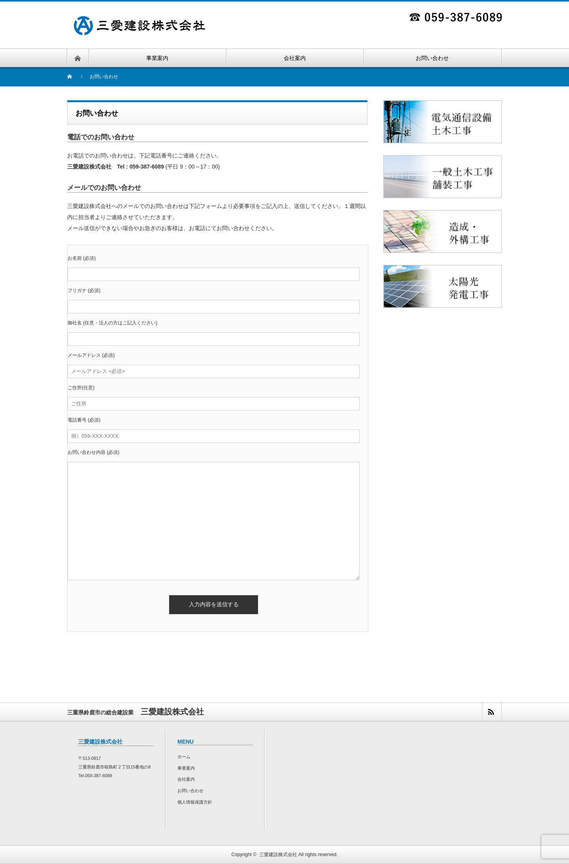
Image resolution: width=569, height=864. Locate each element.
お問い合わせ (190, 790)
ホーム (183, 756)
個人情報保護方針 (194, 802)
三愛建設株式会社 (278, 854)
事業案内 (186, 768)
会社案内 (186, 779)
